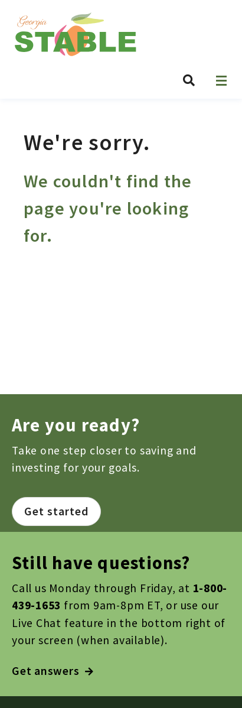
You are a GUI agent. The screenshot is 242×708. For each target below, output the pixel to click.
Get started (56, 511)
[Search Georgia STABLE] (189, 80)
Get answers (53, 671)
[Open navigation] (221, 80)
